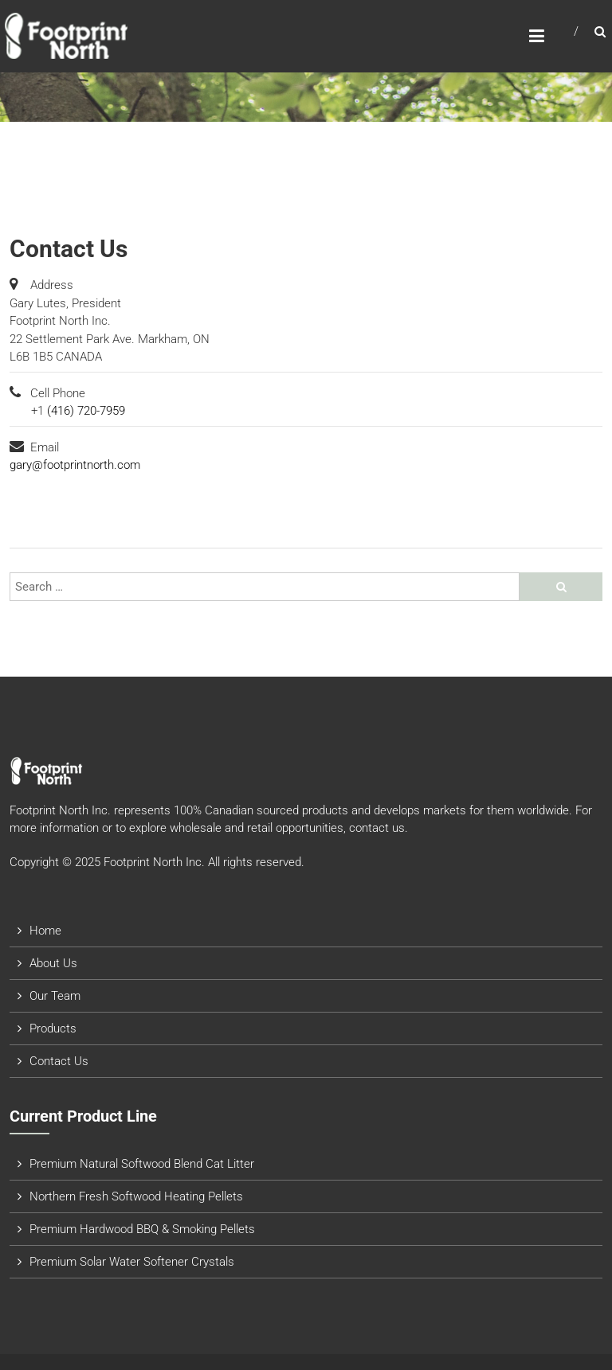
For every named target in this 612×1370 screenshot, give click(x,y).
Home (45, 930)
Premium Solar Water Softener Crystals (131, 1262)
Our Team (54, 996)
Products (52, 1028)
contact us (377, 828)
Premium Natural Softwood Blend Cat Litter (141, 1164)
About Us (53, 963)
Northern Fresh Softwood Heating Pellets (136, 1196)
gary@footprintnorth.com (75, 465)
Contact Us (58, 1061)
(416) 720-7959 (86, 411)
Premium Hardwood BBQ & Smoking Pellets (142, 1229)
